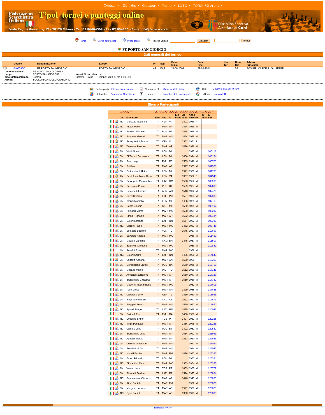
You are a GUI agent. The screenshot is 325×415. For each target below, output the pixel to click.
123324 (212, 358)
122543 (212, 338)
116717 (212, 264)
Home (83, 40)
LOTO (182, 5)
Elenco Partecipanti (122, 89)
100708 (212, 161)
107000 (212, 186)
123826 (212, 383)
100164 (212, 156)
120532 (212, 328)
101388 (212, 166)
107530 (212, 196)
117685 (212, 289)
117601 (212, 284)
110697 (212, 230)
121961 (212, 333)
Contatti (109, 5)
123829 (212, 388)
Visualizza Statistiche (123, 94)
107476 (212, 191)
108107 (212, 206)
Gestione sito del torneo (226, 88)
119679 (212, 299)
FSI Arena (211, 5)
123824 (212, 373)
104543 (212, 176)
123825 (212, 378)
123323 (212, 353)
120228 (212, 318)
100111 (212, 151)
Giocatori (149, 5)
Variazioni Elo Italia (173, 89)
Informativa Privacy (162, 407)
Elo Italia (129, 5)
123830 (212, 393)
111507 (212, 240)
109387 (212, 220)
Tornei (167, 5)
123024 (212, 343)
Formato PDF (220, 94)
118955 (212, 294)
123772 (212, 368)
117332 (212, 279)
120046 (212, 309)
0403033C (19, 68)
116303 (212, 259)
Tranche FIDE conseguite (177, 94)
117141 (212, 269)
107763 (212, 201)
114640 (212, 255)
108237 (212, 211)
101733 (212, 171)
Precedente (133, 40)
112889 (212, 245)
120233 (212, 323)
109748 (212, 225)
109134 (212, 215)
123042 (212, 348)
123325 (212, 363)
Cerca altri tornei (107, 40)
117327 (212, 274)
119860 (212, 304)
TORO (198, 5)
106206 (212, 181)
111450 (212, 235)
